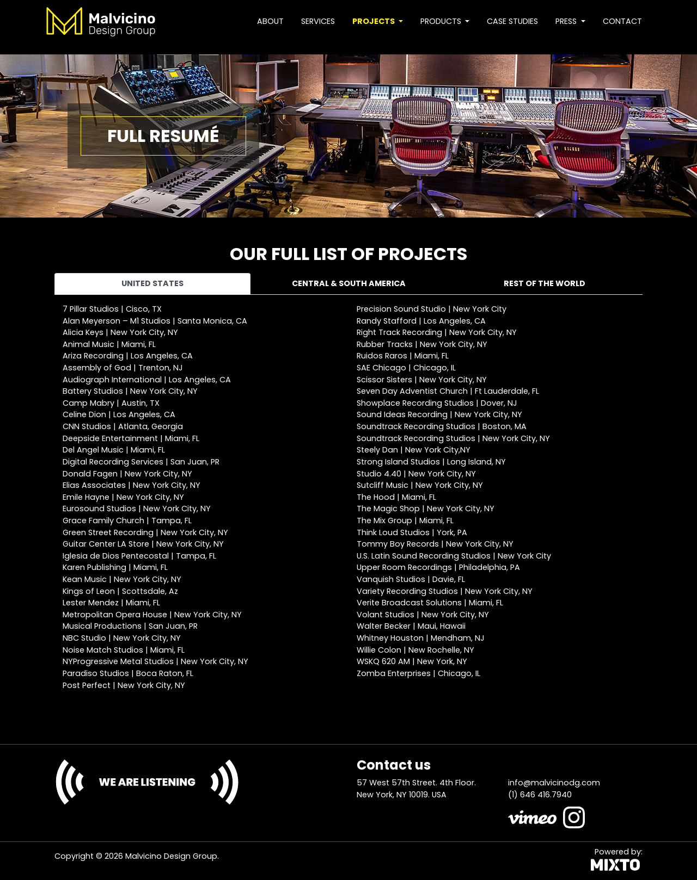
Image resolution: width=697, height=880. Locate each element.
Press (567, 21)
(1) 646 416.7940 (540, 794)
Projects (374, 21)
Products (441, 21)
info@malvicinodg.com (554, 782)
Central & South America (349, 283)
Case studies (512, 21)
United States (152, 283)
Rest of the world (544, 283)
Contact (622, 21)
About (270, 21)
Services (318, 21)
